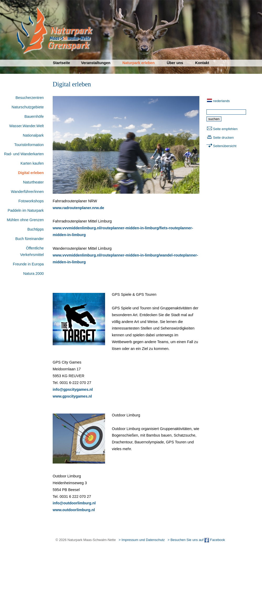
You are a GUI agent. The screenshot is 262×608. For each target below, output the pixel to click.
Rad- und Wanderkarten (24, 154)
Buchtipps (35, 229)
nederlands (221, 101)
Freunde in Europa (28, 264)
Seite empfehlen (225, 129)
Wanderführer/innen (27, 191)
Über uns (175, 63)
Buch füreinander (29, 239)
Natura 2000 (33, 273)
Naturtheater (33, 182)
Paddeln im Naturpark (26, 210)
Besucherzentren (29, 98)
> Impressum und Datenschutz (142, 540)
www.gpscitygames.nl (72, 396)
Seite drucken (223, 138)
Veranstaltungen (95, 63)
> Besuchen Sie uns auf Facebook (196, 540)
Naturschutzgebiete (28, 107)
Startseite (61, 63)
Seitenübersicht (224, 146)
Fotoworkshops (31, 201)
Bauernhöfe (34, 116)
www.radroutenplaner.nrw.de (78, 208)
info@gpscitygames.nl (73, 389)
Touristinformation (29, 145)
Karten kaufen (32, 163)
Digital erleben (31, 173)
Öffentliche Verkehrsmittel (32, 251)
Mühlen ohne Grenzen (25, 220)
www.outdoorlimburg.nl (74, 510)
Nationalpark (33, 135)
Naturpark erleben (138, 63)
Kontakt (202, 63)
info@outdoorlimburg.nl (74, 503)
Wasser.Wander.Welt (26, 126)
